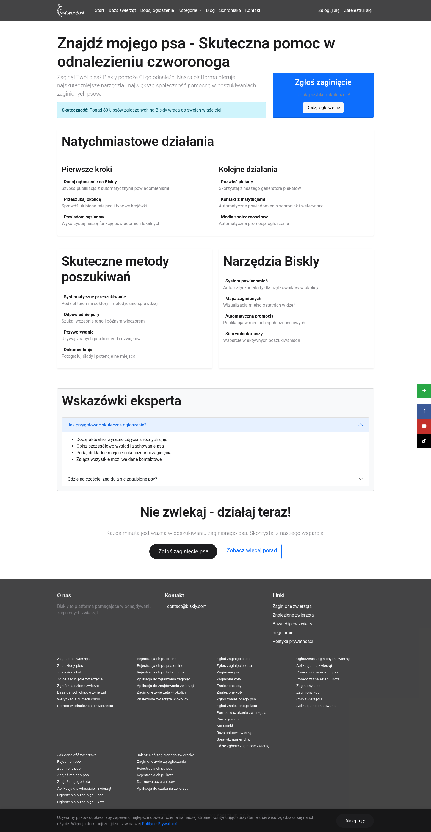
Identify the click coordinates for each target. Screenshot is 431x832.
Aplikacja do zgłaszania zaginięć (164, 679)
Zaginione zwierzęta (292, 606)
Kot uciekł (225, 725)
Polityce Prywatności (161, 823)
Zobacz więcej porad (251, 550)
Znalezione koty (230, 692)
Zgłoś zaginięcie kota (234, 665)
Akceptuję (355, 820)
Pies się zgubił (229, 719)
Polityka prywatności (293, 641)
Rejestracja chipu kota (155, 775)
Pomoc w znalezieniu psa (317, 672)
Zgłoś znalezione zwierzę (78, 685)
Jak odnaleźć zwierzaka (77, 755)
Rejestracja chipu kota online (160, 672)
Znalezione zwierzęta (293, 615)
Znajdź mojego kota (73, 781)
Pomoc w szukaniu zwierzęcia (241, 712)
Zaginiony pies (308, 685)
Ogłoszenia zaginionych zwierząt (323, 658)
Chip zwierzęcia (309, 699)
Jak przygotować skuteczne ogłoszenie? (107, 425)
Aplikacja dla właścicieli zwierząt (84, 788)
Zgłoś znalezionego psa (236, 699)
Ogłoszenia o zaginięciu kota (81, 802)
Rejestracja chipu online (156, 658)
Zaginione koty (229, 679)
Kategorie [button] (188, 10)
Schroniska (230, 10)
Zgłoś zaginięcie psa (183, 551)
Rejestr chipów (69, 761)
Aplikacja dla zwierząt (314, 665)
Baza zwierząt (122, 10)
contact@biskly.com (187, 606)
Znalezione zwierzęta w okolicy (162, 699)
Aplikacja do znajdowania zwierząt (165, 685)
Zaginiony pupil (69, 768)
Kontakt (252, 10)
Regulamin (283, 632)
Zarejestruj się (358, 10)
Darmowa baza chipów (156, 781)
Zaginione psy (228, 672)
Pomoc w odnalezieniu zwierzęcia (85, 705)
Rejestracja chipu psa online (160, 665)
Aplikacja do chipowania (316, 705)
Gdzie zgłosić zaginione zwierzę (243, 746)
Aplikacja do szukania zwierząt (162, 788)
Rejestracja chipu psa (154, 768)
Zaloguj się (329, 10)
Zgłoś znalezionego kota (237, 705)
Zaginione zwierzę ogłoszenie (161, 761)
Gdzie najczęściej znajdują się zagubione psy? (112, 479)
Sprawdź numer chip (233, 739)
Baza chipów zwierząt (294, 623)
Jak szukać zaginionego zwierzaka (165, 755)
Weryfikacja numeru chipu (78, 699)
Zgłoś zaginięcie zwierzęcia (80, 679)
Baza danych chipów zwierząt (81, 692)
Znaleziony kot (69, 672)
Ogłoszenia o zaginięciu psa (80, 795)
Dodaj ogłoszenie (157, 10)
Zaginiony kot (307, 692)
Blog (210, 10)
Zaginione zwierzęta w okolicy (161, 692)
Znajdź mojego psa (73, 775)
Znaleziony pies (70, 665)
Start (99, 10)
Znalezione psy (229, 685)
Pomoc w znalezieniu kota (318, 679)
